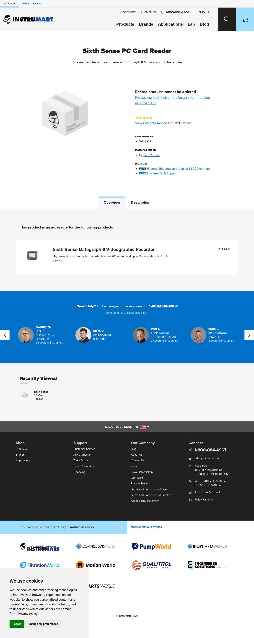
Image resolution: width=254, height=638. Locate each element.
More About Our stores (146, 527)
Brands (143, 24)
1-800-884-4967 (163, 306)
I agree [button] (17, 623)
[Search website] (225, 19)
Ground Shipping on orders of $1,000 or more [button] (174, 169)
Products (122, 24)
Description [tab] (140, 202)
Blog (201, 24)
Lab (188, 24)
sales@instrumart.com (207, 458)
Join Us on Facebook (207, 492)
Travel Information (142, 472)
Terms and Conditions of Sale (149, 489)
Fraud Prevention (84, 466)
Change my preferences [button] (43, 623)
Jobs (134, 466)
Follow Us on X (203, 499)
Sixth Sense (151, 155)
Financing (79, 472)
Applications (167, 24)
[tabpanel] (127, 250)
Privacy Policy (28, 614)
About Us (136, 454)
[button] (145, 12)
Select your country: (127, 427)
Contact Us (137, 460)
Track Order (80, 460)
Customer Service (84, 449)
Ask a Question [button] (82, 454)
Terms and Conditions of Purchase (152, 495)
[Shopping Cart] (244, 19)
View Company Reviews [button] (164, 123)
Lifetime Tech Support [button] (158, 173)
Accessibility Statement (145, 500)
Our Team (137, 477)
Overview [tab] (112, 202)
